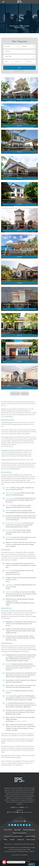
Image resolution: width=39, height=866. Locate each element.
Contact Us (20, 839)
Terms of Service (16, 855)
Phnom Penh (15, 792)
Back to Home (31, 839)
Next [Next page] (25, 393)
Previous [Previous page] (15, 393)
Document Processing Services (13, 836)
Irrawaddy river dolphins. (20, 721)
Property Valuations (29, 829)
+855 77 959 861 (12, 812)
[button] (3, 2)
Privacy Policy (24, 855)
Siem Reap (23, 792)
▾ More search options (19, 70)
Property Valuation (16, 403)
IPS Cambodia (8, 844)
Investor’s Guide (30, 836)
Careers (12, 839)
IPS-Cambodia (5, 402)
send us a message (6, 763)
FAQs (5, 839)
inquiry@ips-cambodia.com (24, 812)
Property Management (19, 833)
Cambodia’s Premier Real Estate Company (23, 844)
